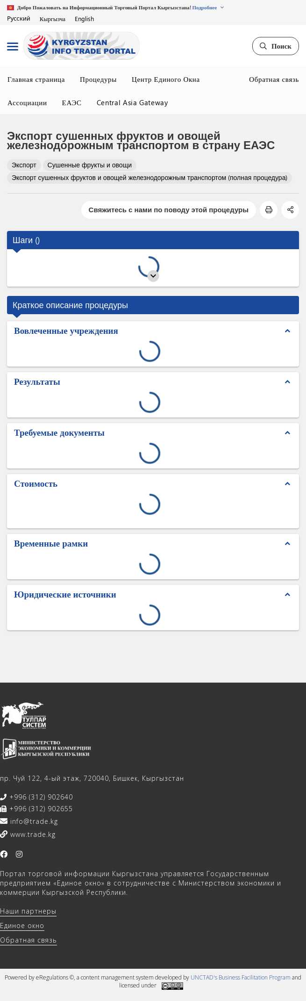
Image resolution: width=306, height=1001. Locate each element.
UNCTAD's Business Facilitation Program (241, 977)
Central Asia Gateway (132, 102)
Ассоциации (27, 102)
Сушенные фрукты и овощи (90, 164)
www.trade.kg (32, 834)
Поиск (276, 45)
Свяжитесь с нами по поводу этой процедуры (169, 209)
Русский (18, 18)
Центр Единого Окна (166, 79)
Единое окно (22, 925)
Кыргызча (52, 18)
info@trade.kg (33, 821)
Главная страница (36, 79)
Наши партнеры (28, 911)
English (84, 18)
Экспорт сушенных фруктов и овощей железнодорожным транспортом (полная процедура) (149, 177)
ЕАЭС (72, 102)
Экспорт (24, 164)
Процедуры (98, 79)
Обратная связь (274, 79)
